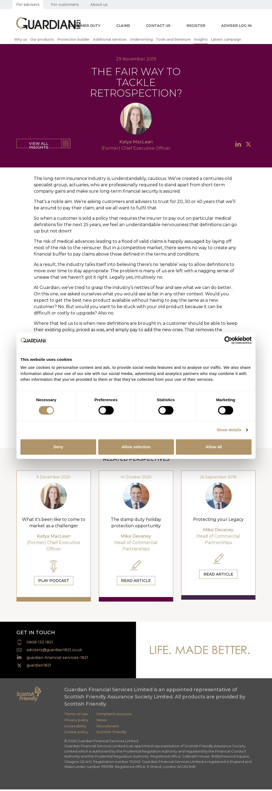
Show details (229, 430)
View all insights (38, 144)
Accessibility (75, 727)
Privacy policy (76, 721)
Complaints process (114, 715)
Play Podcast (53, 580)
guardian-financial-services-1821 (57, 659)
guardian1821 (39, 666)
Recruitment (107, 727)
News (101, 721)
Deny (58, 446)
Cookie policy (76, 733)
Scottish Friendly (111, 733)
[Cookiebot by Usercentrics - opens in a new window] (228, 340)
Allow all (214, 446)
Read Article (136, 580)
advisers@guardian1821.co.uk (54, 651)
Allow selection (135, 446)
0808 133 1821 (40, 643)
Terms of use (76, 715)
